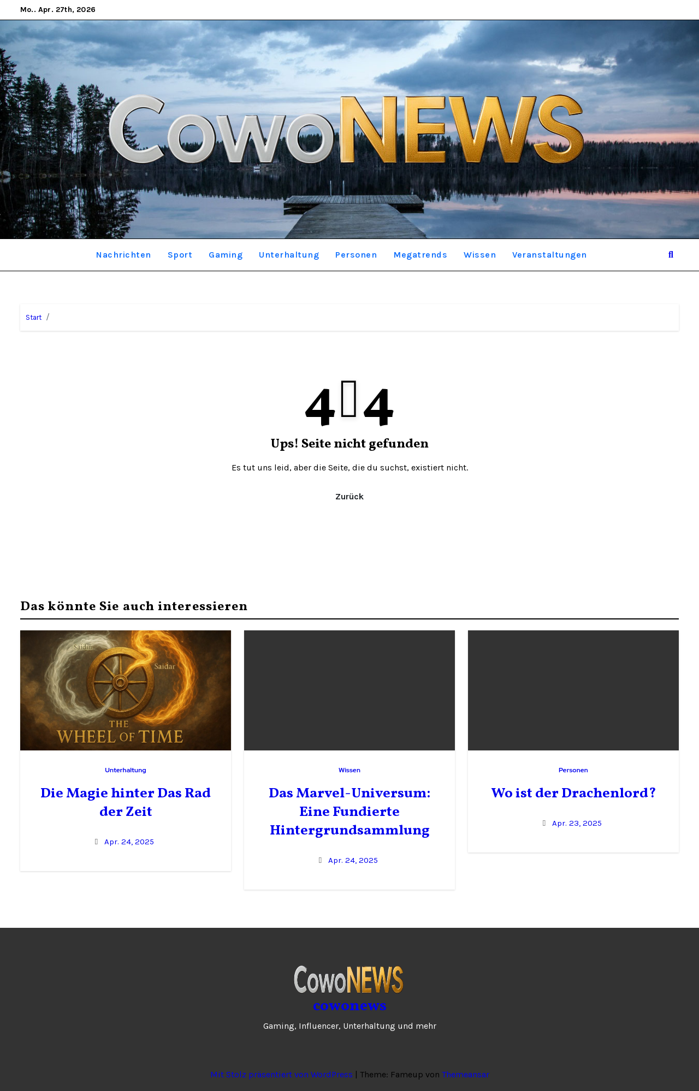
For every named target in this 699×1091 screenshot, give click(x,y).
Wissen (480, 254)
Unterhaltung (289, 254)
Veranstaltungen (549, 254)
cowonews (350, 1006)
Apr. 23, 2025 (577, 823)
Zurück (349, 496)
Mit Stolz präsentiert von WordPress (282, 1074)
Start (34, 317)
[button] (671, 254)
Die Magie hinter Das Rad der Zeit (125, 803)
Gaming (225, 254)
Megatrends (420, 254)
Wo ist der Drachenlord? (573, 793)
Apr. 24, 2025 (129, 841)
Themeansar (465, 1074)
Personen (356, 254)
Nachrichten (123, 254)
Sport (180, 254)
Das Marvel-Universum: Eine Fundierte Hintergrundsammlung (349, 812)
